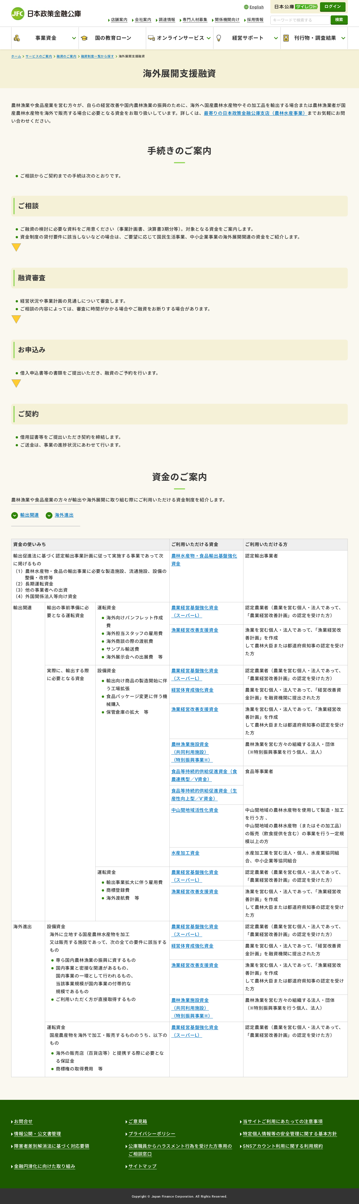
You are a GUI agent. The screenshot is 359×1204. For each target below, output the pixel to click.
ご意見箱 (137, 1121)
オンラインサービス (180, 38)
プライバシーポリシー (152, 1134)
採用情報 (255, 19)
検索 (339, 19)
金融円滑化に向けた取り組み (44, 1166)
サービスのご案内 (39, 56)
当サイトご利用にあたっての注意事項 (283, 1121)
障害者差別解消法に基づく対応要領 (51, 1146)
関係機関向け (227, 19)
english (254, 7)
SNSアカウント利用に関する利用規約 (283, 1146)
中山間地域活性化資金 (194, 810)
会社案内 (143, 19)
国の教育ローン (113, 38)
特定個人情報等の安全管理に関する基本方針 (290, 1134)
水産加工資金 (185, 853)
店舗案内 (119, 19)
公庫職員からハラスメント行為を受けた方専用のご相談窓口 (180, 1150)
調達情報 (167, 19)
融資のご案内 (67, 56)
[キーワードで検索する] (300, 20)
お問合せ (23, 1121)
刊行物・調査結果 (315, 38)
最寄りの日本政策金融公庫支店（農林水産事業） (256, 113)
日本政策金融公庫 (46, 13)
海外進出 (64, 515)
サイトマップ (142, 1166)
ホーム (16, 56)
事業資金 (45, 38)
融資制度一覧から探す (97, 56)
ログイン (333, 6)
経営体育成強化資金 (192, 690)
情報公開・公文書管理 (37, 1134)
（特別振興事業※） (192, 760)
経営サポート (248, 38)
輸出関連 (29, 515)
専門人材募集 (195, 19)
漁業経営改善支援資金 (194, 630)
